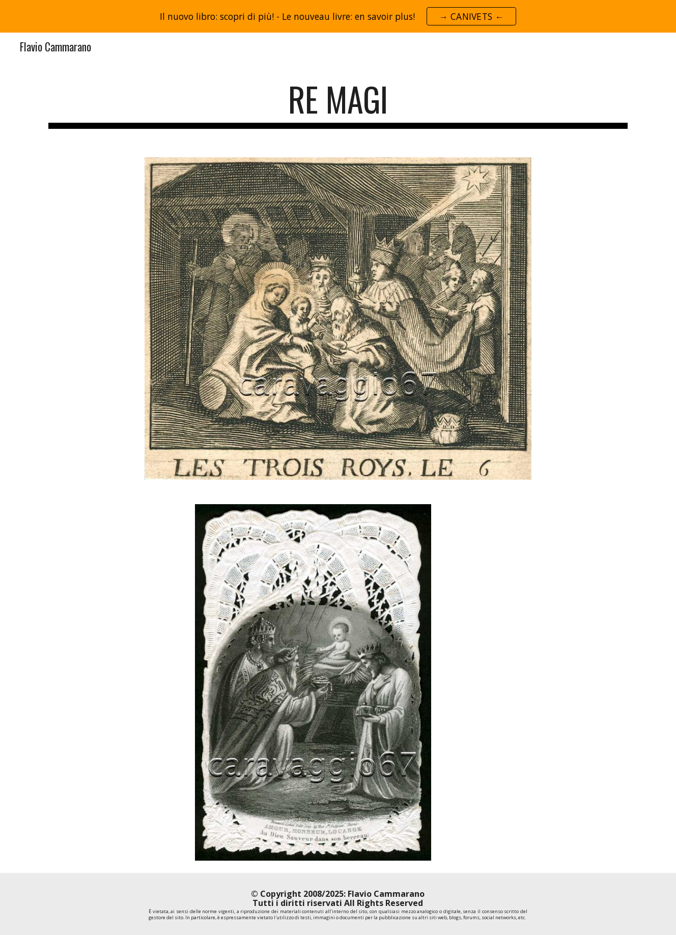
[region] (338, 16)
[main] (338, 104)
